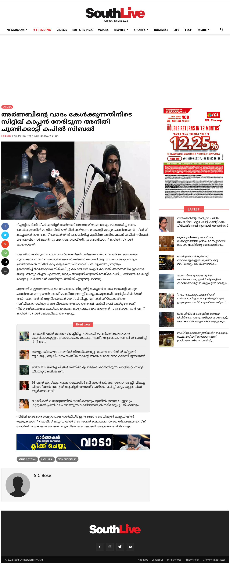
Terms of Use (174, 559)
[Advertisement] (115, 67)
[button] (221, 30)
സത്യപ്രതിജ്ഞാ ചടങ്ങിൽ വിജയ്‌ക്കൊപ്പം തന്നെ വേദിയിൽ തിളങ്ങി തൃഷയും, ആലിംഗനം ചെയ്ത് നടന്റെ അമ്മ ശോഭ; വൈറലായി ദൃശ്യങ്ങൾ (89, 354)
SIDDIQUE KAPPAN (67, 459)
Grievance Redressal (214, 559)
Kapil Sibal (47, 459)
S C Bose (6, 136)
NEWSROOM (17, 30)
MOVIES (121, 30)
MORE (204, 30)
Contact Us (157, 559)
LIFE (176, 30)
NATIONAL (7, 107)
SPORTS (141, 30)
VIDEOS (61, 30)
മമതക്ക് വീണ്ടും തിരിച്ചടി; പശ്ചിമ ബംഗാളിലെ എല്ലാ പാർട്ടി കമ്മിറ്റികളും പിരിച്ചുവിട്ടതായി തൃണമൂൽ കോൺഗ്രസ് (202, 222)
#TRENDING (42, 30)
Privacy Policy (192, 559)
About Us (143, 559)
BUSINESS (161, 30)
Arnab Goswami (27, 459)
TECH (188, 30)
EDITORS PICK (82, 30)
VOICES (103, 30)
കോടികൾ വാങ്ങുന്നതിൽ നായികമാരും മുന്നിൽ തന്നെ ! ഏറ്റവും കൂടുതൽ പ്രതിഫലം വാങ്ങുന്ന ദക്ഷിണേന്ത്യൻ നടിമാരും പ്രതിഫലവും (85, 403)
